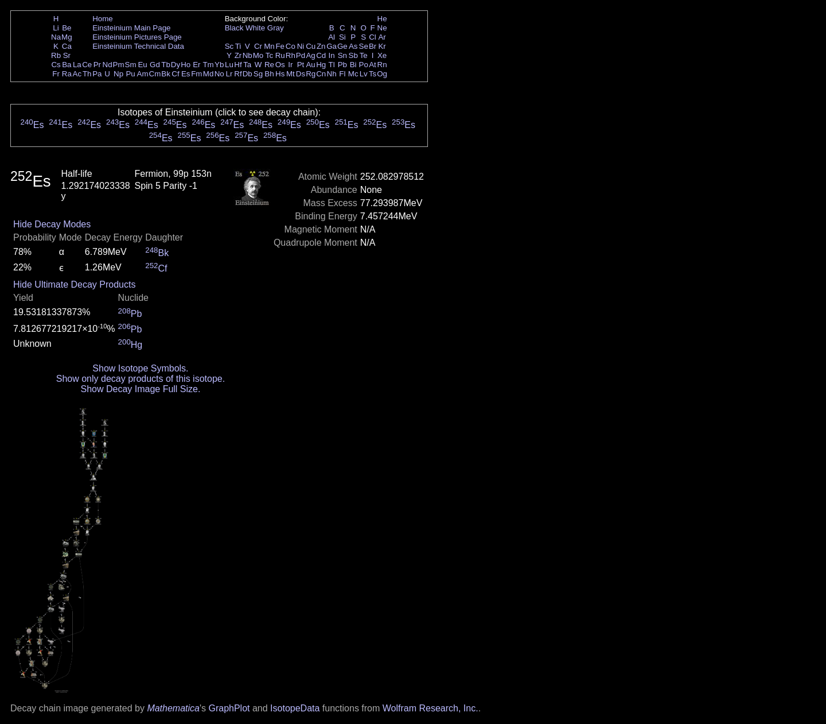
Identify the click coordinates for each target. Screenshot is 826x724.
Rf (237, 73)
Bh (269, 73)
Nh (332, 73)
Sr (67, 55)
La (77, 64)
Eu (142, 64)
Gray (275, 28)
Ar (381, 37)
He (382, 18)
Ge (342, 46)
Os (280, 64)
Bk (165, 73)
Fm (196, 73)
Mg (66, 37)
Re (269, 64)
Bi (353, 64)
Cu (310, 46)
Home (102, 18)
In (332, 55)
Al (331, 37)
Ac (77, 73)
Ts (372, 73)
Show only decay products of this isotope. (140, 379)
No (219, 73)
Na (56, 37)
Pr (97, 64)
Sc (229, 46)
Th (87, 73)
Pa (97, 73)
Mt (290, 73)
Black (234, 28)
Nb (247, 55)
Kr (381, 46)
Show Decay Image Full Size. (140, 389)
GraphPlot (229, 708)
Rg (310, 73)
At (372, 64)
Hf (237, 64)
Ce (87, 64)
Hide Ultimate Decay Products (74, 284)
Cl (372, 37)
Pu (130, 73)
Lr (229, 73)
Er (196, 64)
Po (363, 64)
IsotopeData (295, 708)
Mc (353, 73)
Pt (301, 64)
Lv (364, 73)
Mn (269, 46)
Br (372, 46)
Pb (342, 64)
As (353, 46)
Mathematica (173, 708)
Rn (382, 64)
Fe (280, 46)
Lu (229, 64)
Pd (300, 55)
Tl (332, 64)
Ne (382, 28)
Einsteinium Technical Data (138, 46)
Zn (321, 46)
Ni (301, 46)
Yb (219, 64)
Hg (321, 64)
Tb (165, 64)
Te (364, 55)
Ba (66, 64)
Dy (175, 64)
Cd (321, 55)
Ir (290, 64)
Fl (342, 73)
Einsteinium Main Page (131, 28)
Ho (185, 64)
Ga (331, 46)
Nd (107, 64)
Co (290, 46)
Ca (67, 46)
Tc (269, 55)
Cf (175, 73)
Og (382, 73)
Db (247, 73)
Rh (290, 55)
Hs (280, 73)
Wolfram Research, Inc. (430, 708)
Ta (247, 64)
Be (66, 28)
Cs (55, 64)
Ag (310, 55)
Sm (131, 64)
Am (143, 73)
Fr (56, 73)
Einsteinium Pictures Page (137, 37)
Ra (67, 73)
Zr (238, 55)
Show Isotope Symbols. (140, 368)
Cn (321, 73)
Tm (207, 64)
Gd (155, 64)
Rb (56, 55)
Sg (258, 73)
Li (56, 28)
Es (185, 73)
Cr (258, 46)
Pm (118, 64)
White (255, 28)
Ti (238, 46)
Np (118, 73)
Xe (382, 55)
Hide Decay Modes (52, 224)
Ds (300, 73)
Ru (280, 55)
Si (342, 37)
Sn (342, 55)
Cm (155, 73)
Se (363, 46)
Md (208, 73)
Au (310, 64)
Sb (353, 55)
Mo (258, 55)
